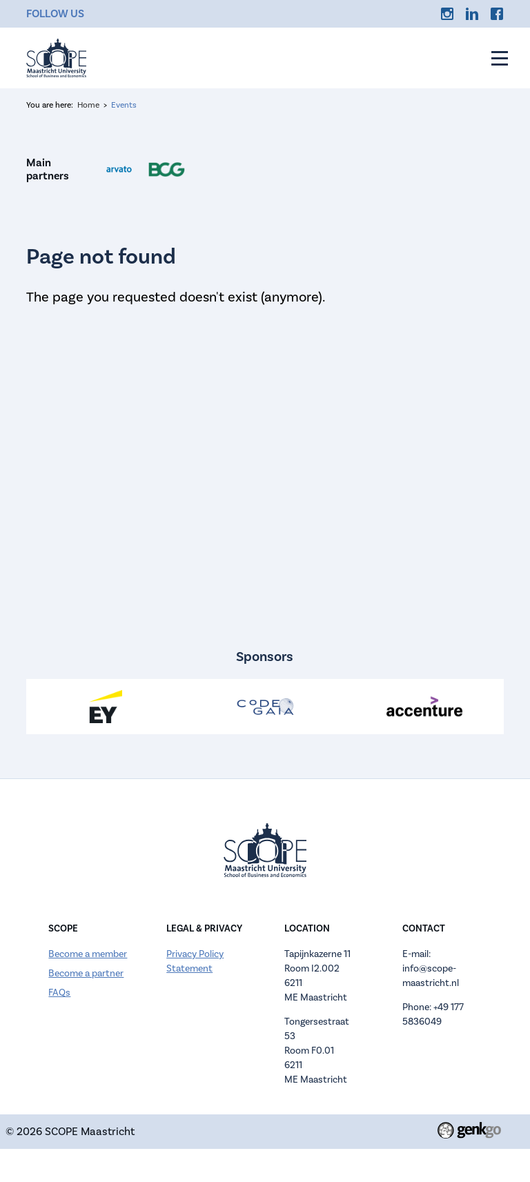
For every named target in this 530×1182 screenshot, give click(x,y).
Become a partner (86, 973)
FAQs (59, 993)
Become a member (87, 954)
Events (124, 105)
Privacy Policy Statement (195, 961)
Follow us (55, 13)
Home (88, 105)
